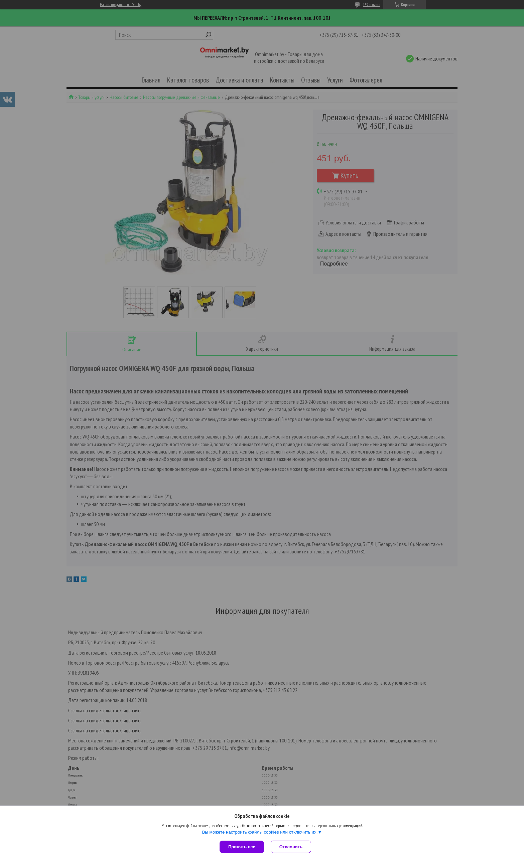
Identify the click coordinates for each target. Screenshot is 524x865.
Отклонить (290, 846)
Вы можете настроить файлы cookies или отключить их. (259, 832)
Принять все (241, 846)
